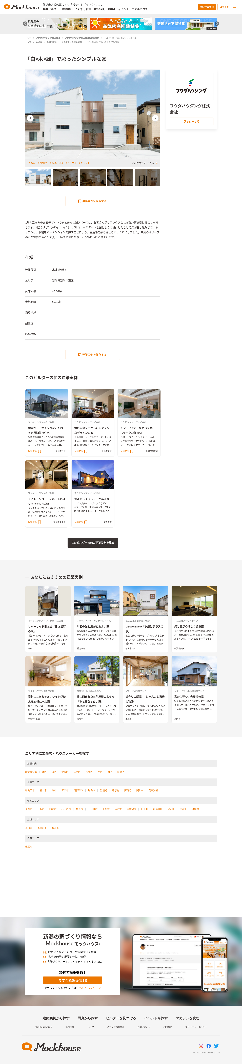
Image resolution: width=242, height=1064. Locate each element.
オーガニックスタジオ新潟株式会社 (45, 620)
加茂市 (79, 809)
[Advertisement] (121, 886)
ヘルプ (90, 1027)
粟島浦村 (153, 790)
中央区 (65, 771)
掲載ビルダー (51, 9)
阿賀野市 (108, 522)
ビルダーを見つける (121, 1018)
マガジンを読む (187, 1018)
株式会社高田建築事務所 (138, 620)
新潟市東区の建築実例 (72, 42)
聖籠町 (103, 790)
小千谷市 (66, 809)
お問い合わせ (144, 1027)
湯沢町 (171, 809)
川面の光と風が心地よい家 (93, 626)
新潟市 (39, 42)
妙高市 (55, 828)
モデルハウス (140, 9)
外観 (33, 163)
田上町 (144, 809)
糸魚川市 (42, 828)
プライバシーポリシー (196, 1027)
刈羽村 (195, 809)
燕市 (30, 648)
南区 (100, 771)
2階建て (43, 163)
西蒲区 (120, 771)
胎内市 (91, 790)
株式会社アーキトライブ (186, 620)
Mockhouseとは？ (43, 1027)
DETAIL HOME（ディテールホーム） (95, 620)
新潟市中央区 (152, 451)
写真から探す (88, 1018)
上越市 (129, 719)
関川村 (140, 790)
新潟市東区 (52, 42)
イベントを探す (156, 1018)
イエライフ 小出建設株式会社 (189, 691)
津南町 (183, 809)
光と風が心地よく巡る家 (189, 626)
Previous (30, 118)
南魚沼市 (131, 809)
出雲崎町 (158, 809)
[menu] (234, 7)
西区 (110, 771)
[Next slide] (217, 23)
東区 (54, 771)
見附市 (80, 719)
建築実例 (67, 9)
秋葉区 (89, 771)
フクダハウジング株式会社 (48, 38)
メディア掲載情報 (115, 1027)
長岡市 (177, 719)
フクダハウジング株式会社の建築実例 (82, 38)
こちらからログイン (89, 987)
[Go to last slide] (25, 23)
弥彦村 (115, 790)
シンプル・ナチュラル (78, 163)
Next (155, 118)
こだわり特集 (83, 9)
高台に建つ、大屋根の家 (189, 696)
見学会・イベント (118, 9)
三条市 (40, 809)
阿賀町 (127, 790)
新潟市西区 (60, 451)
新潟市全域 (31, 771)
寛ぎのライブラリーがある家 (91, 499)
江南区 (77, 771)
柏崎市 (52, 809)
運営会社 (70, 1027)
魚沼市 (118, 809)
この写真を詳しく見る (145, 163)
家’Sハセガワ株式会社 (136, 691)
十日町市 (92, 809)
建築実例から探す (56, 1018)
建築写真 (99, 9)
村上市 (43, 790)
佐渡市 (28, 846)
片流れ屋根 (57, 163)
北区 (44, 771)
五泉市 (65, 790)
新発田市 (30, 790)
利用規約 (168, 1027)
